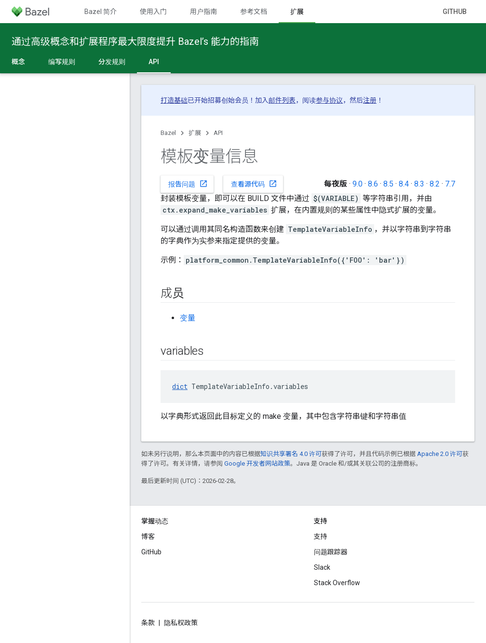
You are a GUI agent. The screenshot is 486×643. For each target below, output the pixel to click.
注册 (370, 100)
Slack (322, 567)
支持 (320, 536)
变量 (187, 317)
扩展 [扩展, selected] (297, 11)
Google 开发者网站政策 (257, 463)
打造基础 (174, 100)
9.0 (357, 183)
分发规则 (111, 62)
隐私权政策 (181, 623)
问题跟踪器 (331, 552)
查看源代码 (254, 183)
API (218, 132)
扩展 (195, 132)
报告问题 (188, 183)
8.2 (435, 183)
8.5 (388, 183)
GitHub (455, 11)
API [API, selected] (153, 62)
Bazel (168, 132)
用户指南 (203, 11)
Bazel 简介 (100, 11)
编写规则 (61, 62)
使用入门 (153, 11)
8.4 (404, 183)
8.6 (373, 183)
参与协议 (329, 100)
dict (180, 386)
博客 (148, 536)
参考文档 (253, 11)
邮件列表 (282, 100)
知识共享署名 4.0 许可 (291, 453)
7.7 (450, 183)
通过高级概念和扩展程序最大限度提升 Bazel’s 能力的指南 (135, 41)
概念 (18, 62)
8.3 (419, 183)
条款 (148, 623)
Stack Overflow (337, 583)
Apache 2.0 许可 (439, 453)
